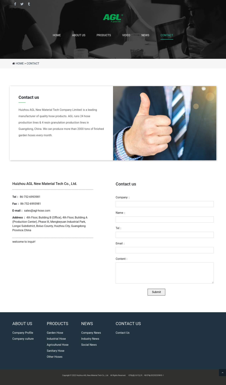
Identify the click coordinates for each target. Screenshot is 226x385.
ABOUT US (78, 35)
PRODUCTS (104, 35)
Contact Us (123, 333)
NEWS (145, 35)
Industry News (90, 339)
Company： (123, 200)
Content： (122, 261)
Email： (121, 246)
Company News (91, 333)
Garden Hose (55, 333)
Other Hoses (54, 357)
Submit (156, 294)
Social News (89, 345)
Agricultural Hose (58, 345)
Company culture (23, 339)
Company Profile (22, 333)
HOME (57, 35)
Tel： (119, 230)
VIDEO (126, 35)
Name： (121, 215)
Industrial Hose (56, 339)
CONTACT (166, 35)
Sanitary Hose (55, 351)
